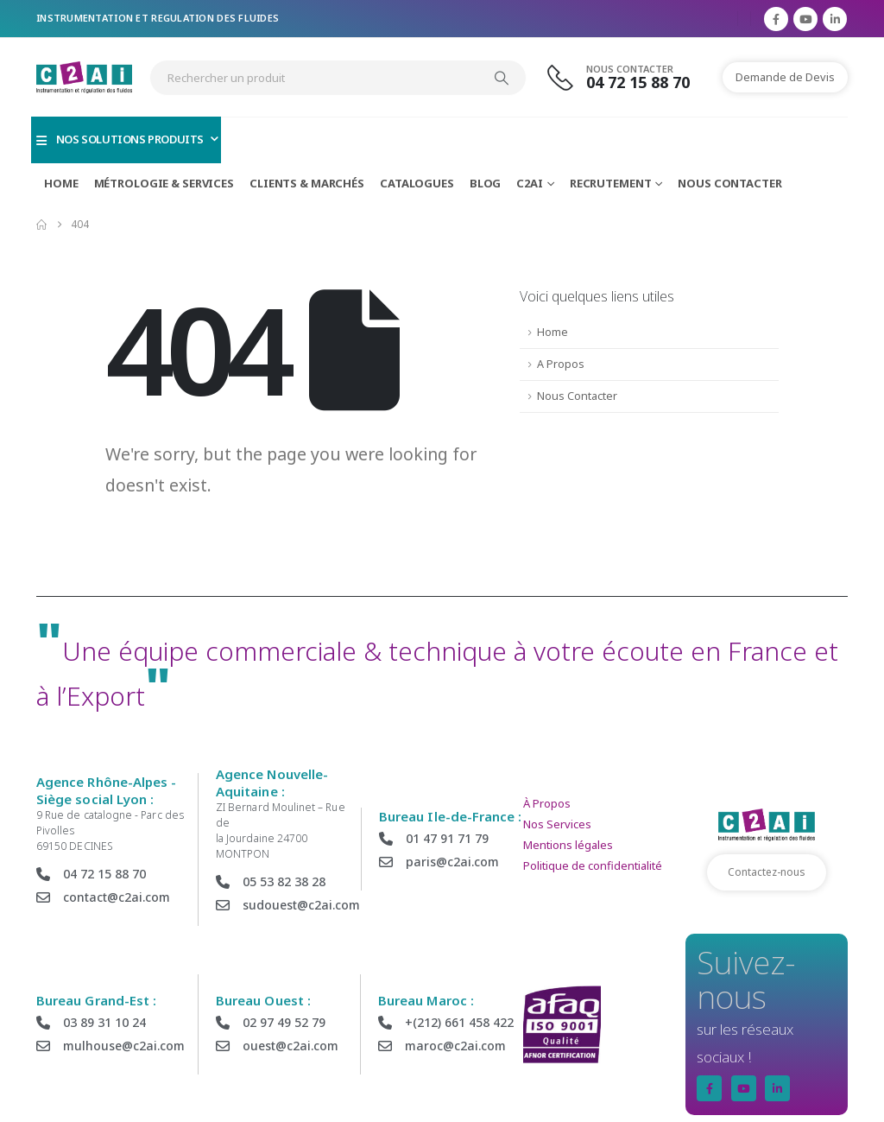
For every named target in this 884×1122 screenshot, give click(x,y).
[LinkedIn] (835, 19)
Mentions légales (568, 845)
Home (61, 183)
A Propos (560, 364)
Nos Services (557, 824)
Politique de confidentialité (592, 865)
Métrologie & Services (164, 183)
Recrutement (611, 183)
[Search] (501, 77)
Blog (486, 183)
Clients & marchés (306, 183)
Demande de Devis (785, 77)
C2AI (529, 183)
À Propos (547, 803)
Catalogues (417, 183)
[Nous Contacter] (628, 77)
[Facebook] (776, 19)
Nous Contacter (729, 183)
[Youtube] (805, 19)
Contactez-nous (766, 872)
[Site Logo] (84, 77)
